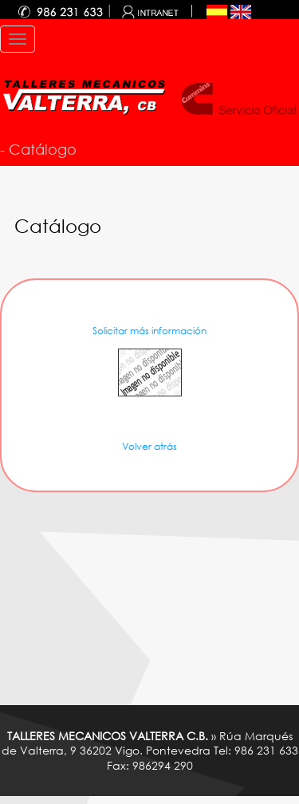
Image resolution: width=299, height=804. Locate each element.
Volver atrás (149, 446)
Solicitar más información (149, 331)
